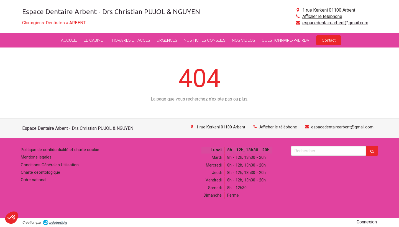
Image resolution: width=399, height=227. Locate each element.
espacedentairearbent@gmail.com (335, 22)
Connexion (367, 222)
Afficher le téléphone (322, 16)
